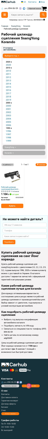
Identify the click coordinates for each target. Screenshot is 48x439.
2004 (8, 118)
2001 (8, 109)
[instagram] (28, 386)
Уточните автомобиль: (9, 49)
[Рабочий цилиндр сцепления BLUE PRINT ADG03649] (12, 177)
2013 (8, 80)
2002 (8, 112)
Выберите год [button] (12, 56)
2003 (8, 115)
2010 (8, 70)
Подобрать (9, 242)
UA (23, 2)
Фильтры (41, 165)
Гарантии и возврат (9, 401)
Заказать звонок (10, 386)
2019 (8, 100)
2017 (8, 93)
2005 (8, 122)
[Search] (43, 15)
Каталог (4, 407)
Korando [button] (9, 153)
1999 (8, 140)
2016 (8, 90)
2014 (8, 83)
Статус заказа (10, 414)
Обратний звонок (34, 8)
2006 (8, 125)
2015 (8, 87)
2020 (8, 65)
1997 (8, 134)
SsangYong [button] (10, 147)
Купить (12, 206)
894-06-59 (9, 8)
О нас (3, 410)
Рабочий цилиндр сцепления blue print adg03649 (9, 188)
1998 (8, 137)
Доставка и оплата (9, 397)
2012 (8, 77)
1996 (8, 131)
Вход (42, 2)
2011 (8, 74)
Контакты (32, 2)
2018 (8, 96)
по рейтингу (8, 165)
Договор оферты (8, 404)
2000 (8, 105)
